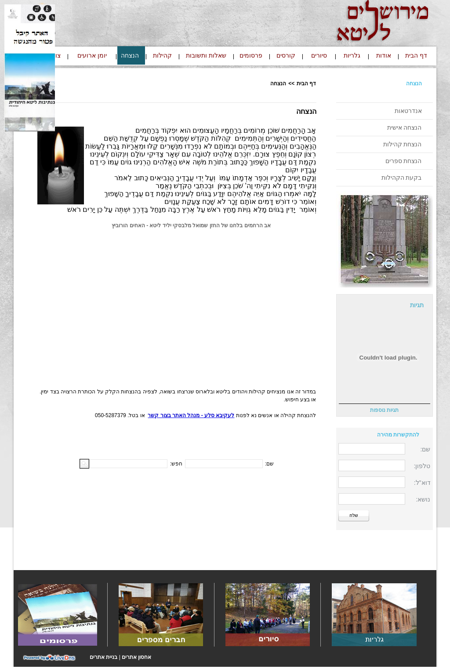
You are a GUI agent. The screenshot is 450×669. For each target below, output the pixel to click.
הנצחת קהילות (402, 144)
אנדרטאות (408, 110)
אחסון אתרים (136, 657)
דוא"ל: (422, 482)
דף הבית (306, 83)
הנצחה (414, 83)
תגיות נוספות (384, 410)
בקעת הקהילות (401, 177)
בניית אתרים (103, 657)
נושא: (423, 499)
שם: (426, 449)
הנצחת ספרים (403, 160)
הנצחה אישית (404, 127)
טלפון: (422, 465)
